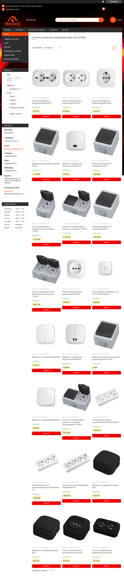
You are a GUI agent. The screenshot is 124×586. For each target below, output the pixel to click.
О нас (6, 43)
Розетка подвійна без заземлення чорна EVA (102, 551)
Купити (46, 116)
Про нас (65, 30)
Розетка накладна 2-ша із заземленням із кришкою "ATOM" (43, 294)
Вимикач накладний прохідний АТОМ (45, 165)
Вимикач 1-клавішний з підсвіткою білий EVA (72, 165)
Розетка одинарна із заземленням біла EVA (102, 102)
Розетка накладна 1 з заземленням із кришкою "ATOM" (43, 229)
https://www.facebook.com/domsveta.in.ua (15, 194)
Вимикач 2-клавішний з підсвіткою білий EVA (72, 358)
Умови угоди (9, 55)
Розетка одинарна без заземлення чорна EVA (72, 551)
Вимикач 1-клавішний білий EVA (46, 420)
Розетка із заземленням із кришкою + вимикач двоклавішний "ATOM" (73, 422)
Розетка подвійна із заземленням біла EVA (41, 102)
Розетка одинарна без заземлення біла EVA (72, 293)
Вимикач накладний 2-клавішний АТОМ (102, 228)
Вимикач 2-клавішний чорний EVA (45, 551)
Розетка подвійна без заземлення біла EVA (71, 102)
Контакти (53, 30)
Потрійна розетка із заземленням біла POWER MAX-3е (45, 487)
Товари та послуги (11, 39)
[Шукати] (101, 19)
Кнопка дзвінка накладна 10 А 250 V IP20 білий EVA (105, 293)
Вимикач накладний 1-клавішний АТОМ (102, 165)
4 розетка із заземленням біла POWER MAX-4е (75, 486)
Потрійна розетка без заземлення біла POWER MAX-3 (105, 421)
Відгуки (7, 47)
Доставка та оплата (37, 30)
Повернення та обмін (12, 51)
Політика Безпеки (11, 59)
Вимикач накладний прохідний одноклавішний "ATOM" (106, 358)
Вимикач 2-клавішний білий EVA (46, 357)
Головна (7, 30)
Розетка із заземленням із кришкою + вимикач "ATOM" (74, 228)
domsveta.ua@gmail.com (13, 149)
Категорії (19, 30)
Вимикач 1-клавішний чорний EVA (105, 486)
